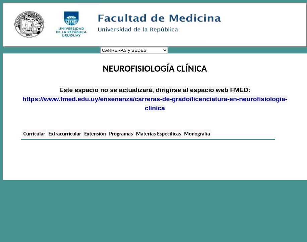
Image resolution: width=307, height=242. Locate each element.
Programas (121, 133)
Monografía (197, 133)
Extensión (95, 133)
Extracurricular (65, 133)
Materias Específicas (158, 133)
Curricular (34, 133)
